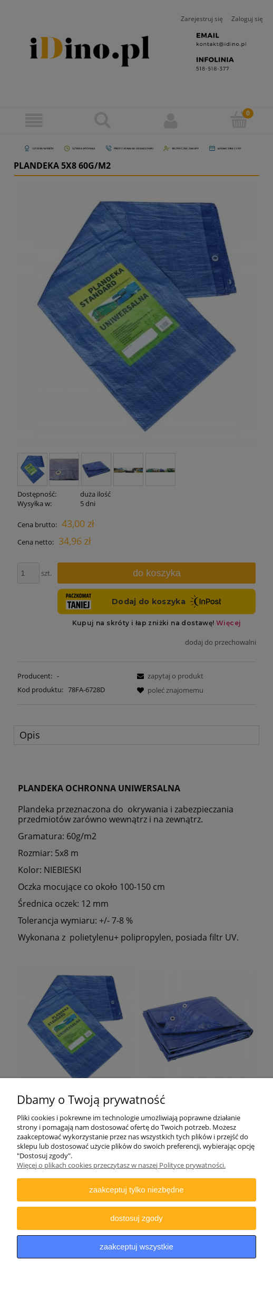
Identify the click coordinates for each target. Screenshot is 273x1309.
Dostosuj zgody (136, 1218)
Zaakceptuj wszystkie (136, 1246)
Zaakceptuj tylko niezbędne (136, 1189)
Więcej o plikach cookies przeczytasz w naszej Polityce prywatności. (121, 1165)
